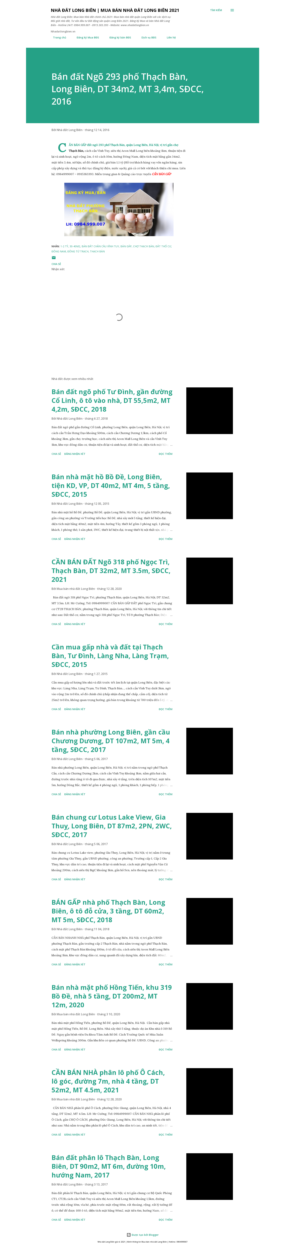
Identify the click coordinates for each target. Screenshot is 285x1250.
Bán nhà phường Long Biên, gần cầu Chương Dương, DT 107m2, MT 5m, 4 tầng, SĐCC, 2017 (111, 741)
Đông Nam (59, 251)
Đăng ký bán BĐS (118, 37)
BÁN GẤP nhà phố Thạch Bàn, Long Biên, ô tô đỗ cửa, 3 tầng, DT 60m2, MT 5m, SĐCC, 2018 (108, 911)
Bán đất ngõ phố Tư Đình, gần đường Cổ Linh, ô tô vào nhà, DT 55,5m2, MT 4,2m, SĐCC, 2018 (112, 400)
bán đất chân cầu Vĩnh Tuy (100, 246)
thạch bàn (97, 251)
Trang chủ (57, 37)
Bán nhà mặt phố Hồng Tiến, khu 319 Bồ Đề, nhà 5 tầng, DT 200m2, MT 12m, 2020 (112, 996)
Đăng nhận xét (74, 454)
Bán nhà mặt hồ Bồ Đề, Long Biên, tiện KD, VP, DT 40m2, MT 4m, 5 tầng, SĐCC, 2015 (111, 485)
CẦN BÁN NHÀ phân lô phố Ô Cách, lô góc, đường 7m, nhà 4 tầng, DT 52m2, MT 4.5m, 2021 (108, 1081)
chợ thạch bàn (143, 246)
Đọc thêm (165, 454)
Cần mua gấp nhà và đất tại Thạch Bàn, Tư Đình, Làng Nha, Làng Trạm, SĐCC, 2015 (110, 655)
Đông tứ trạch (78, 251)
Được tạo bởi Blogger (143, 1235)
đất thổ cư (163, 246)
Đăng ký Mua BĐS (85, 37)
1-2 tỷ (64, 246)
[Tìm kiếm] (216, 10)
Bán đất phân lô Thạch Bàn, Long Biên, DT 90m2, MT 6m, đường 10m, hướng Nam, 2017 (109, 1166)
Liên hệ (169, 37)
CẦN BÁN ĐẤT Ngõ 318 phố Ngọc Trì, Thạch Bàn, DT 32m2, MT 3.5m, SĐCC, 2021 (111, 570)
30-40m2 (75, 246)
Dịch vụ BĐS (146, 37)
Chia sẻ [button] (56, 264)
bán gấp (126, 246)
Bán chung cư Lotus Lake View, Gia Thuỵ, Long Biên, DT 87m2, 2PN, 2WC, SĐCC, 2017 (112, 826)
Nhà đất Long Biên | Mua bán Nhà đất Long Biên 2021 (115, 10)
